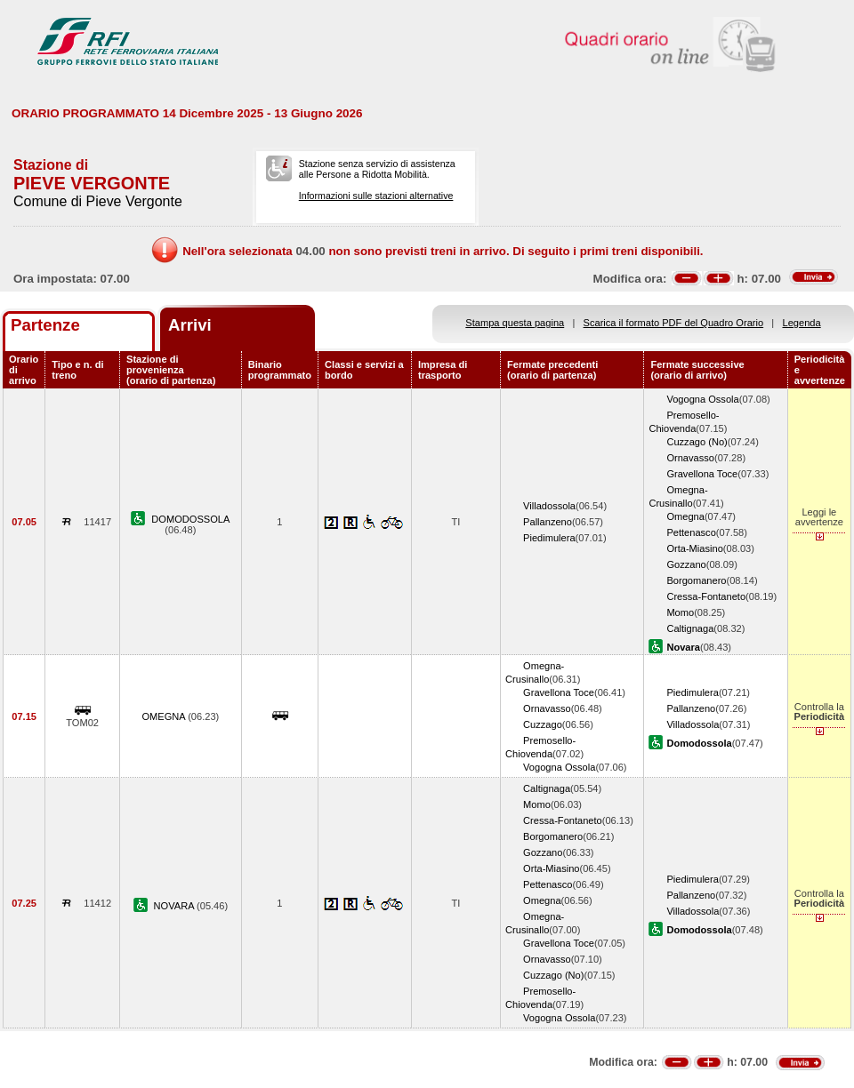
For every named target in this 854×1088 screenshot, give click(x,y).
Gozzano (685, 564)
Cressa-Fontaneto (705, 596)
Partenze (45, 325)
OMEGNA (164, 716)
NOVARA (175, 905)
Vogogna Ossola (702, 399)
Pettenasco (690, 532)
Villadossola (549, 505)
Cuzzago (542, 724)
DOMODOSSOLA (190, 519)
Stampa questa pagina (514, 322)
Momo (680, 612)
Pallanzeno (547, 521)
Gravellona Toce (701, 473)
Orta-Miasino (694, 548)
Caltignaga (689, 628)
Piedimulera (549, 537)
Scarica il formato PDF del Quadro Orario (674, 322)
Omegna (685, 516)
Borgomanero (696, 580)
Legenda (802, 322)
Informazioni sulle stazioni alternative (376, 195)
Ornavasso (690, 457)
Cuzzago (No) (696, 441)
